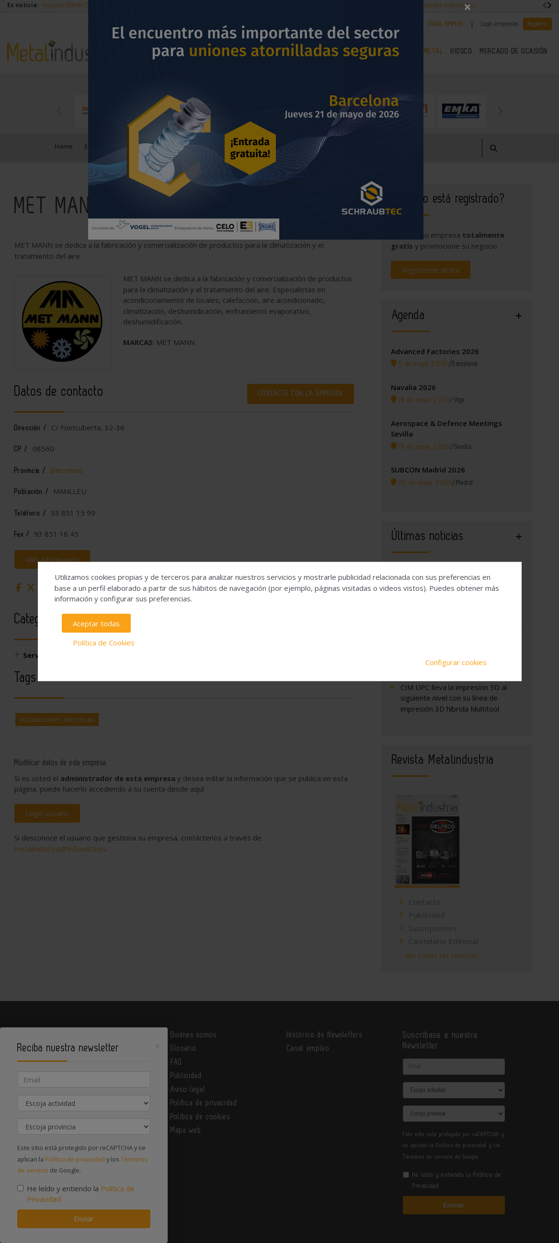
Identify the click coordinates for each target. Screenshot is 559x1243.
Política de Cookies (104, 642)
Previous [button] (59, 110)
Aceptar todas (96, 623)
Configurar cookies (456, 662)
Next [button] (500, 110)
